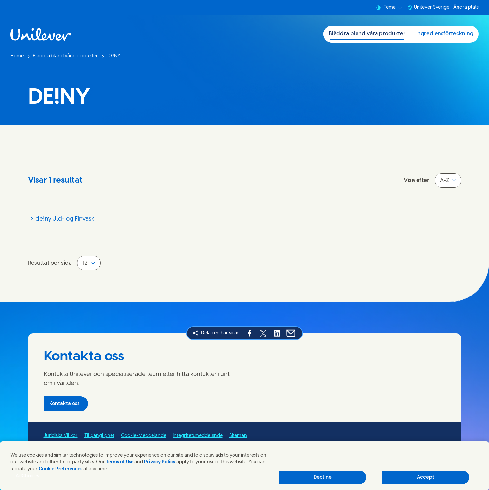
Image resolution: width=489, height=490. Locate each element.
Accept (425, 477)
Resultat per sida (50, 263)
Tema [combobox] (389, 7)
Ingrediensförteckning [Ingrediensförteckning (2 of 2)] (444, 34)
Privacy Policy (159, 462)
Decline (323, 477)
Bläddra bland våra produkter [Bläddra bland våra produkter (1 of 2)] (367, 34)
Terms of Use (119, 462)
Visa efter (416, 180)
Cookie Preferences (60, 469)
